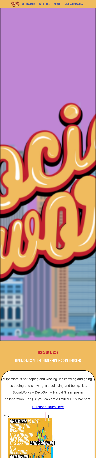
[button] (44, 3)
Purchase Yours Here (48, 407)
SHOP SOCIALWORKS (73, 4)
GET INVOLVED (28, 4)
